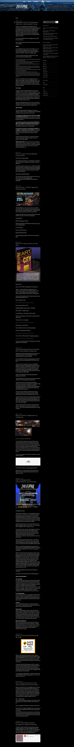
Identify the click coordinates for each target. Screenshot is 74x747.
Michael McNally (45, 47)
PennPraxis (32, 341)
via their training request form (29, 674)
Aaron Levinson (45, 44)
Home (24, 1)
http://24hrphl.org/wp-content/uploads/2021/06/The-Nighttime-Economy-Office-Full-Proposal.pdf (27, 179)
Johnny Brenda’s (18, 541)
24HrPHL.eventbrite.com (34, 335)
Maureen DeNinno (46, 50)
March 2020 (45, 66)
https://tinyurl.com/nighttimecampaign (22, 173)
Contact (49, 1)
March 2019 (45, 68)
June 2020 (44, 64)
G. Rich (44, 53)
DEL (24, 223)
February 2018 (45, 71)
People (29, 1)
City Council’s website (31, 358)
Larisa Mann (20, 542)
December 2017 (45, 75)
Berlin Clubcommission (21, 516)
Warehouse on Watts (24, 220)
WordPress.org (45, 95)
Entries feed (45, 91)
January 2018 (45, 73)
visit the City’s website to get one (34, 93)
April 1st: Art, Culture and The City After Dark (50, 36)
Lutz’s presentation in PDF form (31, 467)
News (43, 1)
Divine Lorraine (37, 223)
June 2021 (44, 62)
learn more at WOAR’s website (24, 673)
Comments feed (45, 93)
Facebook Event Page (22, 235)
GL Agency (31, 542)
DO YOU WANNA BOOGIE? (20, 224)
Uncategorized (45, 84)
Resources (36, 1)
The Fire (24, 230)
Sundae (21, 227)
